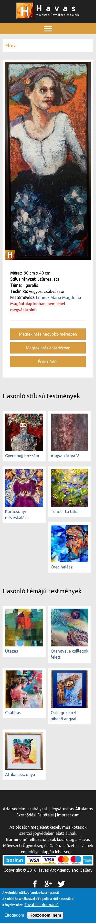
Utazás (11, 651)
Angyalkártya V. (65, 455)
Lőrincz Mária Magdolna (58, 297)
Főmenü (48, 40)
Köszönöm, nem (45, 917)
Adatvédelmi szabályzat (25, 808)
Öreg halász (62, 567)
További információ (41, 906)
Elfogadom (14, 917)
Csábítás (13, 712)
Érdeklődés (48, 361)
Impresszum (68, 815)
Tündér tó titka (65, 511)
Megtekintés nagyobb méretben (48, 334)
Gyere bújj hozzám (22, 455)
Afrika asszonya (20, 774)
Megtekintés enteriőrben (48, 348)
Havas (57, 8)
